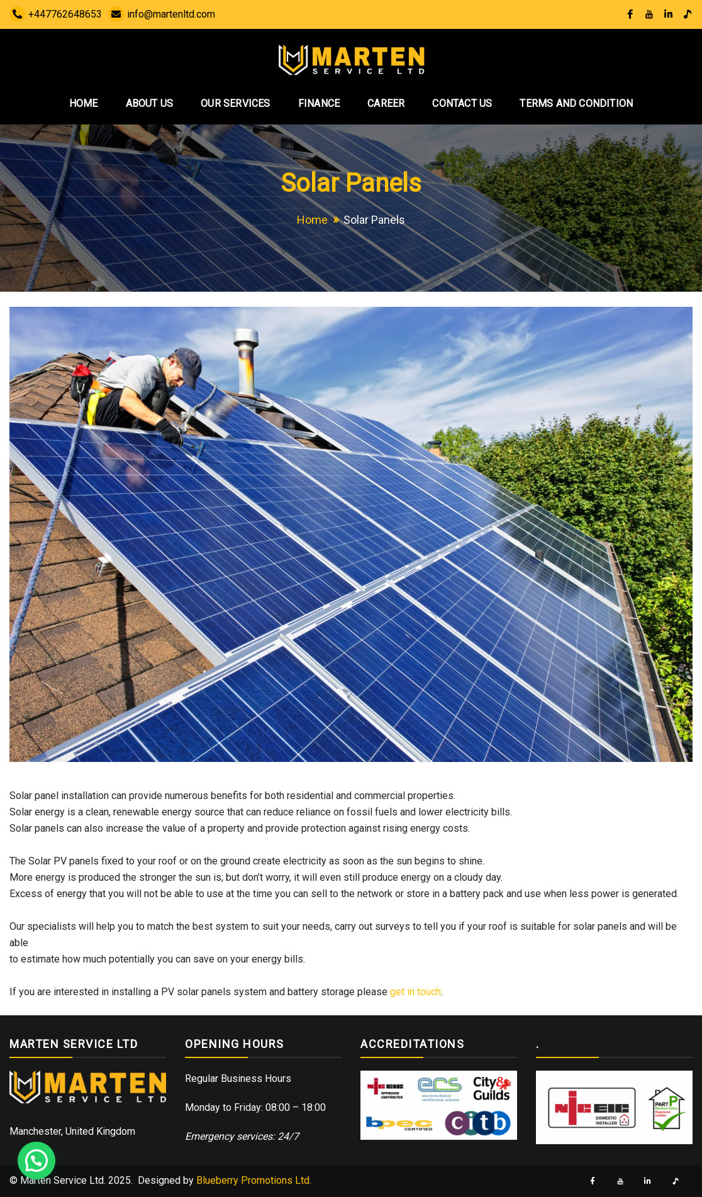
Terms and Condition (576, 103)
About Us (150, 103)
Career (385, 103)
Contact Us (462, 103)
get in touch (415, 992)
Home (83, 103)
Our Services (235, 103)
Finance (319, 103)
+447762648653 (55, 14)
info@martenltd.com (161, 14)
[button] (36, 1160)
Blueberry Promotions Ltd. (253, 1180)
